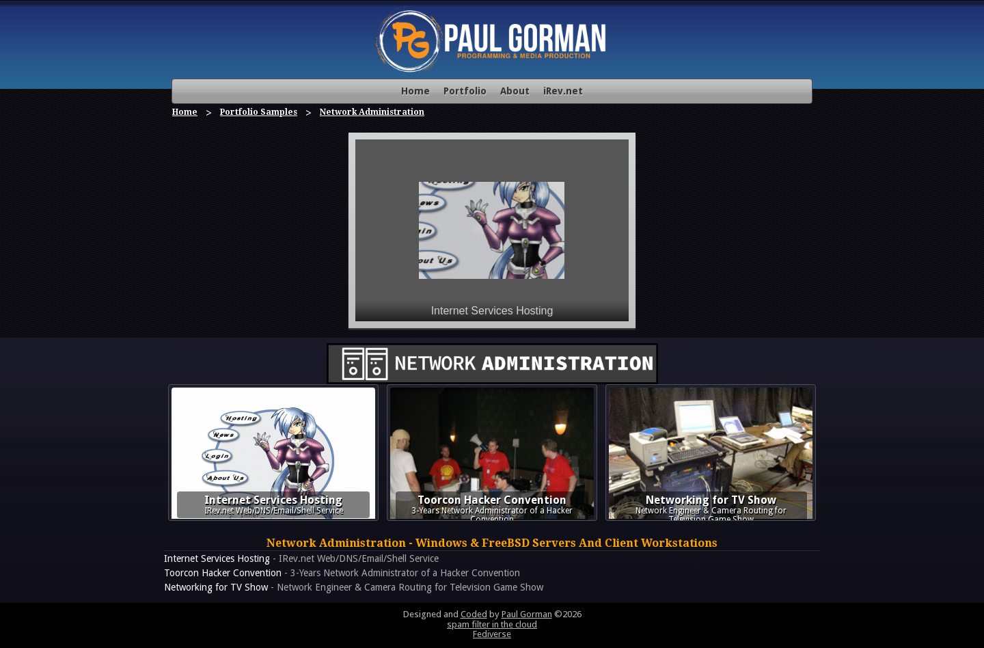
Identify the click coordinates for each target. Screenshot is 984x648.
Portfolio (465, 90)
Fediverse (492, 634)
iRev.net (563, 90)
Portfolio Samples (258, 112)
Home (415, 90)
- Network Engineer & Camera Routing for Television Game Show (353, 587)
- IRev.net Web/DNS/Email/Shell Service (301, 558)
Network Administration (372, 112)
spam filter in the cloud (492, 624)
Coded (474, 614)
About (515, 90)
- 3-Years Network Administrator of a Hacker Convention (342, 572)
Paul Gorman (527, 614)
